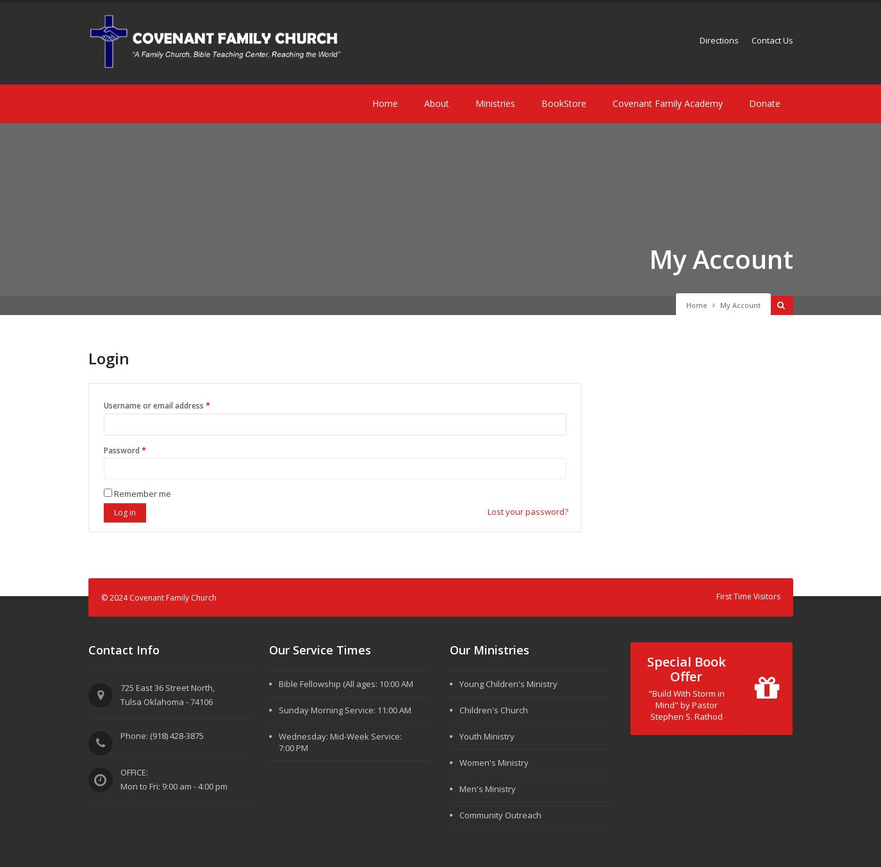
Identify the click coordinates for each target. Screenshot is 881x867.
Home (385, 103)
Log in (125, 512)
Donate (764, 103)
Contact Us (772, 40)
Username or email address (174, 404)
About (436, 103)
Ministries (495, 103)
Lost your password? (528, 511)
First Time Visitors (748, 596)
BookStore (563, 103)
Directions (719, 40)
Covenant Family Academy (668, 103)
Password (142, 449)
